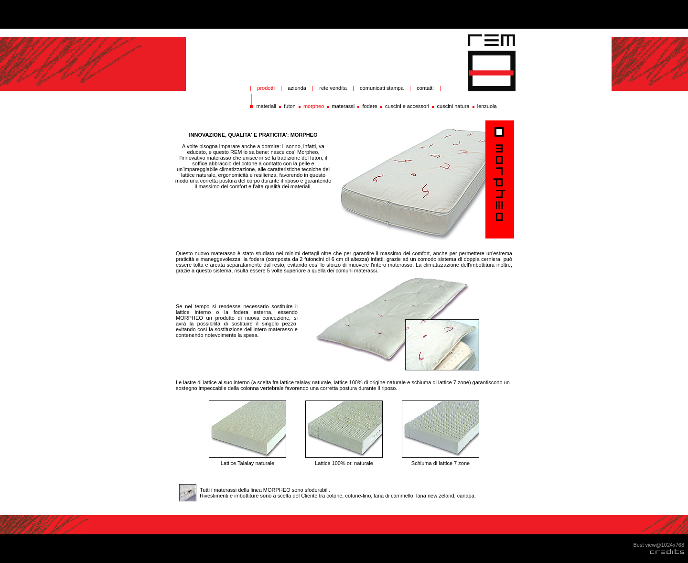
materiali (266, 106)
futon (289, 106)
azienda (297, 88)
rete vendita (332, 88)
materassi (343, 106)
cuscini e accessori (407, 106)
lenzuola (487, 106)
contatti (425, 88)
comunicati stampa (383, 88)
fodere (370, 106)
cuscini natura (453, 106)
